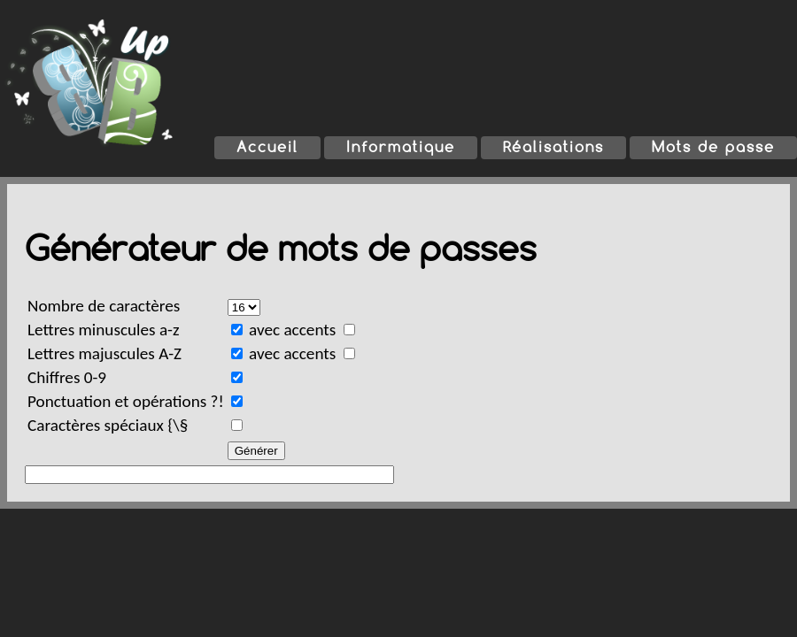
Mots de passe (713, 146)
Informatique (400, 146)
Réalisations (553, 146)
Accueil (267, 146)
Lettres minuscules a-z (103, 329)
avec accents (303, 329)
